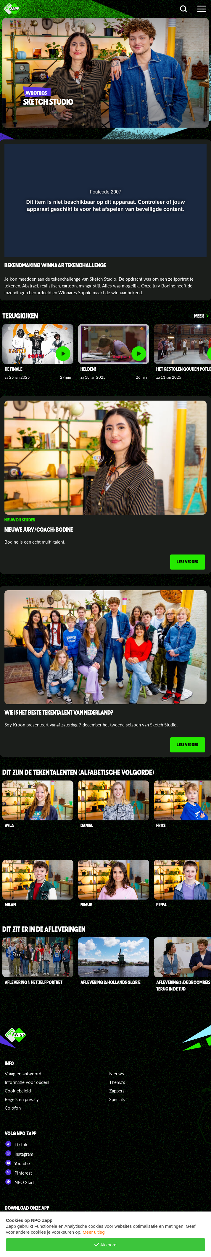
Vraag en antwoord (23, 1073)
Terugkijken (20, 316)
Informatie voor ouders (27, 1082)
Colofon (13, 1107)
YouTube (17, 1162)
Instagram (19, 1153)
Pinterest (18, 1172)
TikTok (16, 1143)
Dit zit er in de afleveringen (44, 930)
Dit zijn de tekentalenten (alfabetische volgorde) (78, 773)
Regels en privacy (22, 1099)
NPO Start (19, 1181)
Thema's (117, 1082)
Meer (199, 315)
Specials (117, 1099)
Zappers (117, 1090)
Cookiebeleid (18, 1090)
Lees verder (188, 562)
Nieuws (116, 1073)
